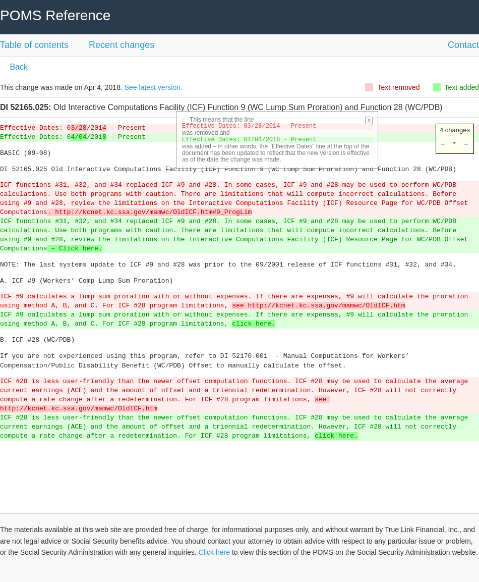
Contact (463, 45)
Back (18, 67)
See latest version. (154, 87)
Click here (214, 552)
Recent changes (121, 45)
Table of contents (34, 45)
